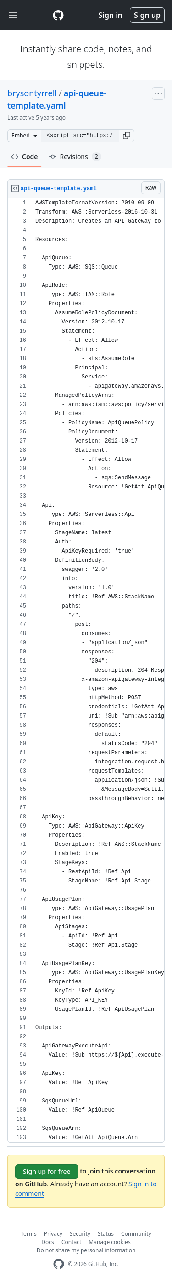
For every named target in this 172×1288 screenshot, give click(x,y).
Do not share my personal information (86, 1250)
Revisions (75, 156)
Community (136, 1234)
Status (106, 1234)
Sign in (110, 15)
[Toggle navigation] (12, 15)
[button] (126, 135)
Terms (29, 1234)
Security (80, 1234)
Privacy (53, 1234)
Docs (47, 1242)
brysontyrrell (32, 93)
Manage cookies (109, 1242)
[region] (86, 670)
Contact (71, 1242)
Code (24, 156)
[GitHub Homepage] (58, 1264)
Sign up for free (47, 1171)
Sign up (147, 15)
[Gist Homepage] (58, 15)
